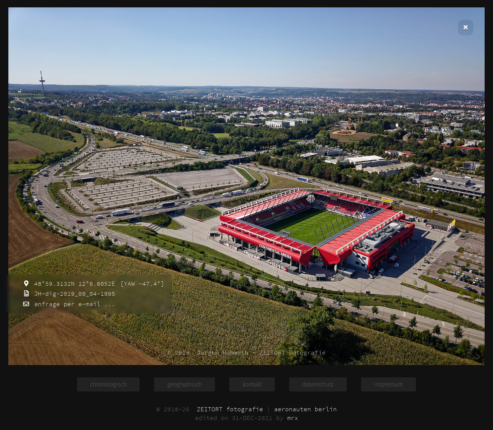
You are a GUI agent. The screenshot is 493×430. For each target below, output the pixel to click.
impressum (388, 384)
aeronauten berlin (305, 409)
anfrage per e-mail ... (72, 304)
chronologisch (108, 384)
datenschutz (317, 384)
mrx (292, 418)
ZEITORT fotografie (230, 409)
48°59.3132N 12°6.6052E (72, 283)
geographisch (184, 384)
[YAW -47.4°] (140, 283)
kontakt (252, 384)
